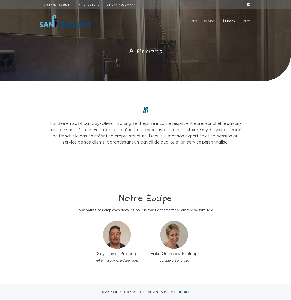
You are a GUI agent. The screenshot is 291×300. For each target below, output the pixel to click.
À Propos (229, 21)
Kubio (185, 292)
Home (193, 21)
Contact (246, 21)
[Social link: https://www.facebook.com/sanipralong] (248, 4)
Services (210, 21)
